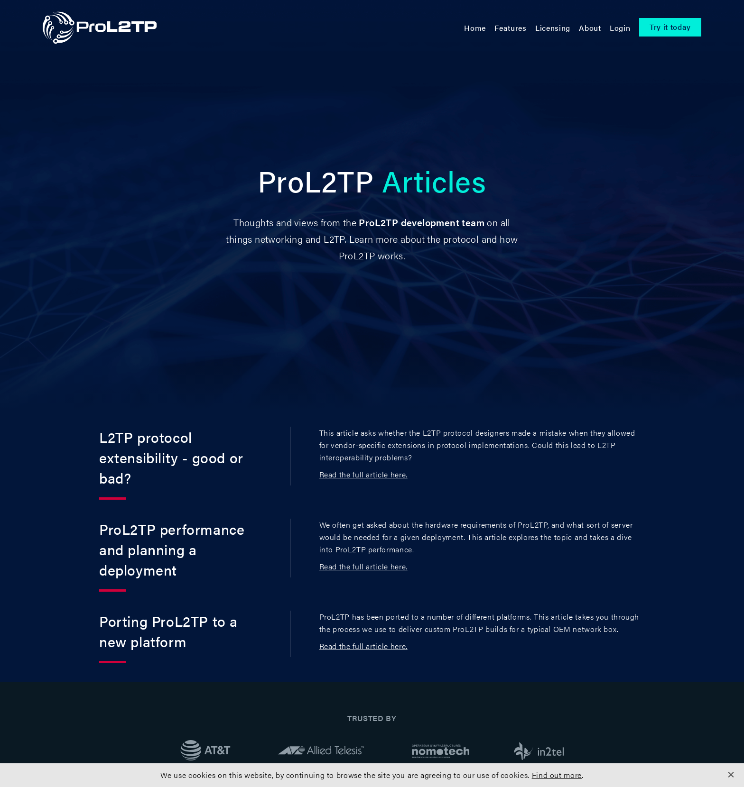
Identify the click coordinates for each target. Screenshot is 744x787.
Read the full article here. (363, 474)
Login (620, 27)
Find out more (557, 774)
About (590, 27)
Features (510, 27)
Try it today (670, 26)
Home (475, 27)
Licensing (552, 27)
